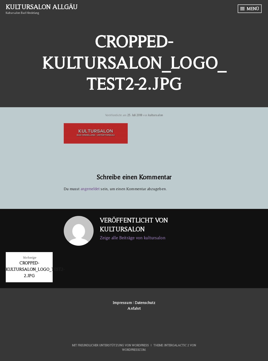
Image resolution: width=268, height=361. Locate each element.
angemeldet (90, 189)
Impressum (122, 302)
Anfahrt (134, 308)
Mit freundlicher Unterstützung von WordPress (110, 345)
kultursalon (155, 115)
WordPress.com (133, 349)
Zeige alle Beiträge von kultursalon (132, 237)
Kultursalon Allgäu (41, 6)
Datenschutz (145, 302)
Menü (249, 8)
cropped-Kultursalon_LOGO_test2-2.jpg (29, 266)
